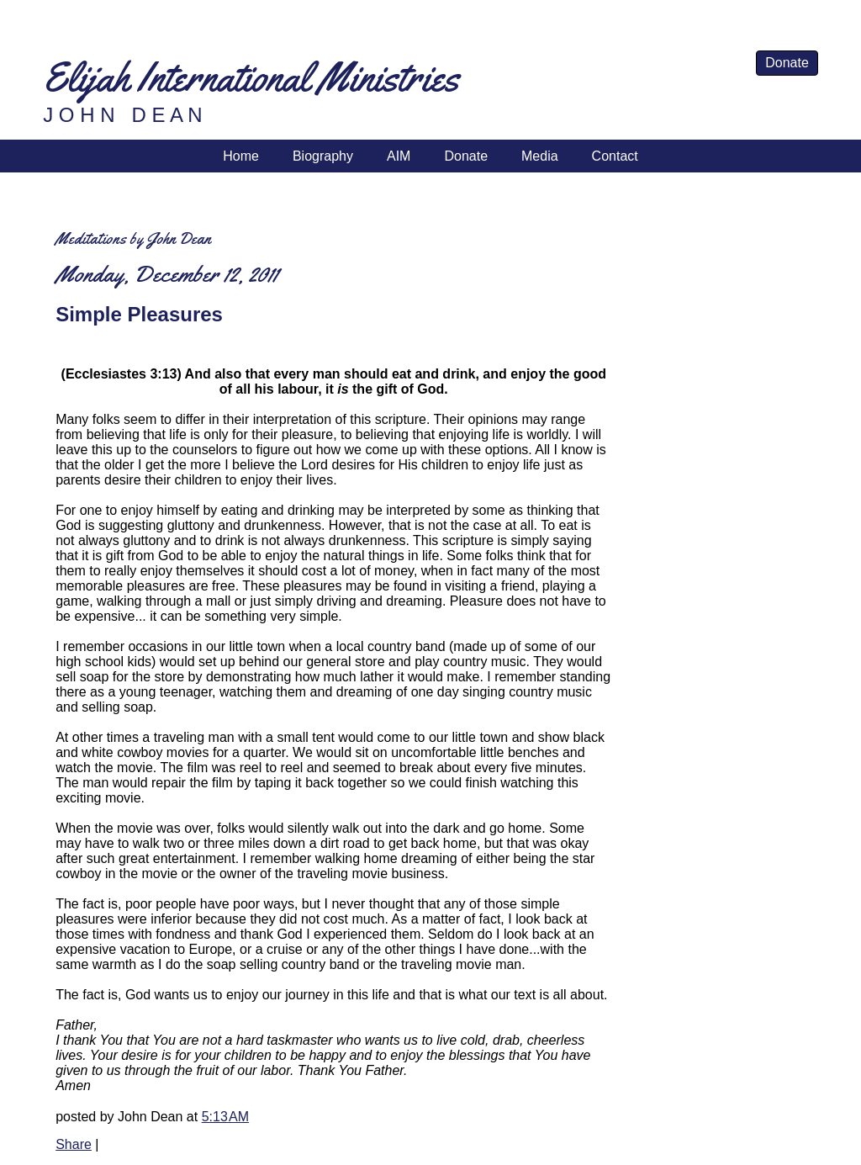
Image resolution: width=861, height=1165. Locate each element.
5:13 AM (225, 1116)
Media (539, 156)
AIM (398, 156)
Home (241, 156)
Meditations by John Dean (133, 238)
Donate (787, 63)
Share (73, 1144)
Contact (615, 156)
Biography (323, 156)
